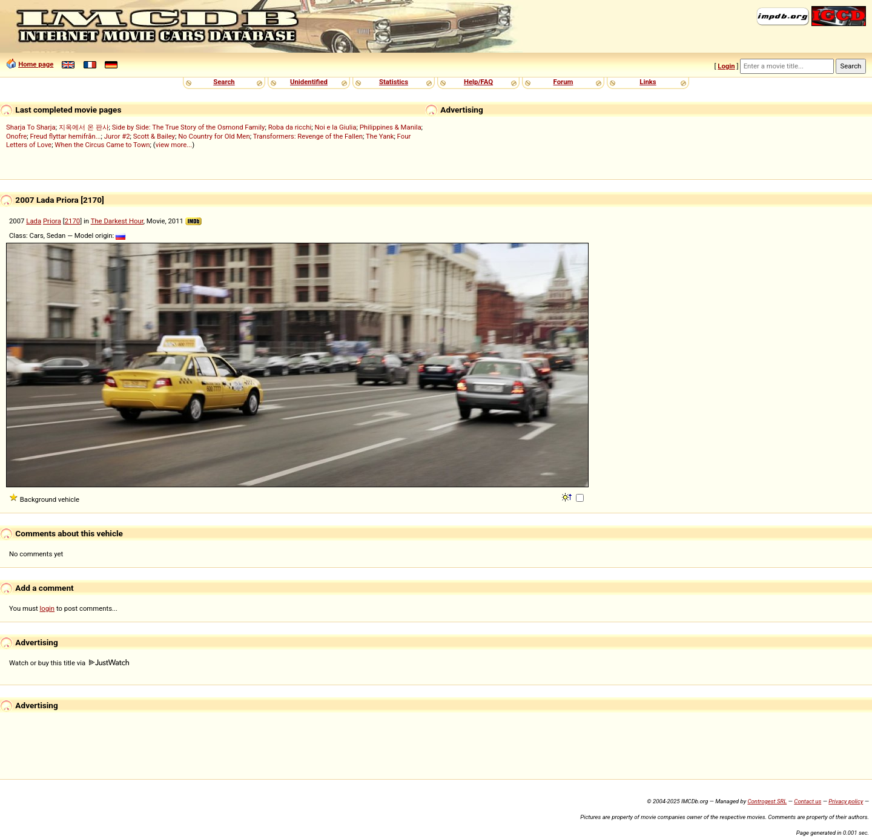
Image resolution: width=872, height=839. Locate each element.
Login (726, 66)
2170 (72, 221)
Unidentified (309, 81)
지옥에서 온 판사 (84, 127)
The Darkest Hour (117, 221)
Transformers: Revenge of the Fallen (308, 136)
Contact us (807, 801)
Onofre (16, 136)
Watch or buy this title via (69, 663)
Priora (52, 221)
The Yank (380, 136)
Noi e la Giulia (335, 127)
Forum (563, 81)
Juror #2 (117, 136)
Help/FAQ (478, 81)
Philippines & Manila (390, 127)
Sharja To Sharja (31, 127)
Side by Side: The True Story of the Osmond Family (188, 127)
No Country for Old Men (213, 136)
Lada (33, 221)
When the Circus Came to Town (102, 144)
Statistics (393, 81)
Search (223, 81)
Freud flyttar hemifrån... (65, 136)
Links (647, 81)
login (47, 608)
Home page (35, 64)
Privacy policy (845, 801)
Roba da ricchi (290, 127)
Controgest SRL (767, 801)
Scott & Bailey (154, 136)
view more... (174, 144)
